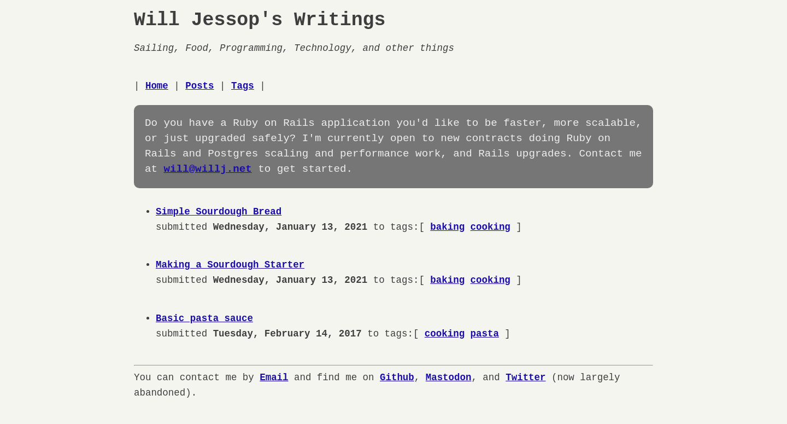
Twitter (525, 377)
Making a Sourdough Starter (230, 264)
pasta (484, 333)
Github (397, 377)
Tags (242, 85)
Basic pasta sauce (204, 318)
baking (447, 227)
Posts (199, 85)
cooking (490, 227)
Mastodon (449, 377)
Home (156, 85)
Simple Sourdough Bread (218, 211)
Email (274, 377)
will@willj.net (208, 169)
